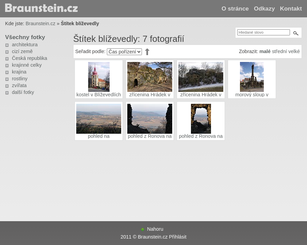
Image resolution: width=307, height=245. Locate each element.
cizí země (22, 51)
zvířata (19, 85)
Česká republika (29, 58)
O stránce (235, 8)
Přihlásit (177, 237)
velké (294, 51)
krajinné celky (27, 65)
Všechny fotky (25, 37)
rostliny (20, 78)
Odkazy (264, 8)
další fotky (23, 92)
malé (265, 51)
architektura (24, 44)
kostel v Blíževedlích (99, 94)
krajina (19, 72)
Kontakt (291, 8)
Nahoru (155, 229)
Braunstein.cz (40, 23)
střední (279, 51)
